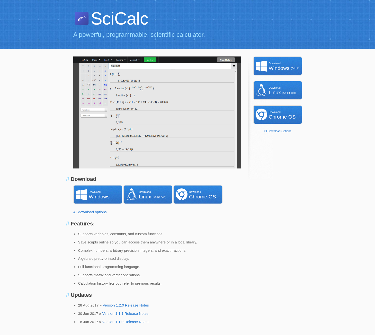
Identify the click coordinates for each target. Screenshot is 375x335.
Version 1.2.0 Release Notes (126, 305)
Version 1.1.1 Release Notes (125, 313)
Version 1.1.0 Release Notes (125, 322)
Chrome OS (199, 194)
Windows (99, 194)
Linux (149, 194)
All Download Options (278, 131)
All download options (90, 212)
